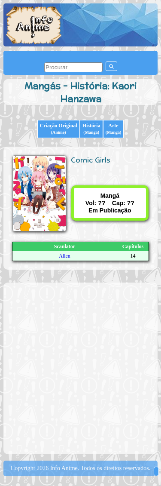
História (91, 129)
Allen (64, 256)
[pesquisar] (73, 67)
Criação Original (58, 129)
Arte (114, 129)
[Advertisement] (80, 367)
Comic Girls (90, 160)
